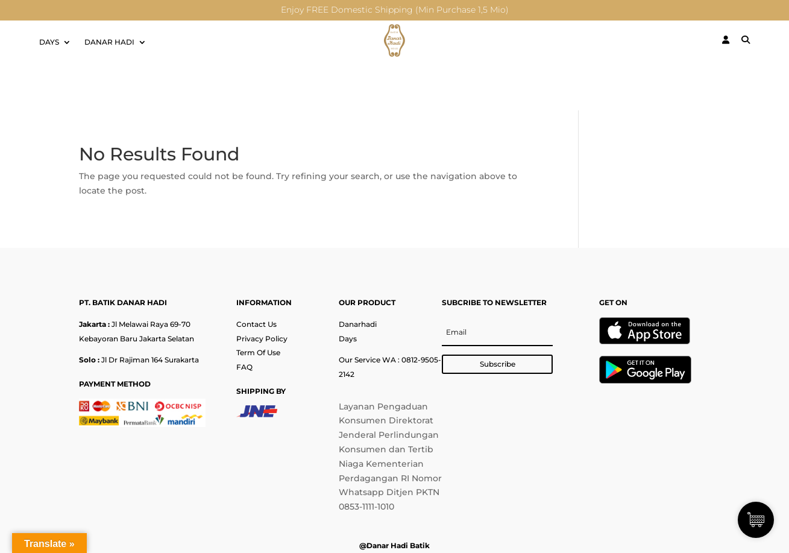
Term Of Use (258, 352)
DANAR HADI (109, 42)
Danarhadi (358, 324)
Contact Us (256, 324)
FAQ (244, 366)
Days (348, 338)
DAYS (49, 42)
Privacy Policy (262, 338)
